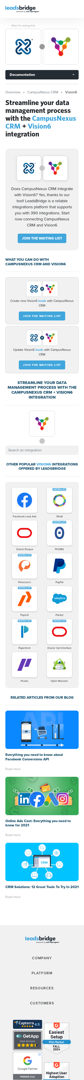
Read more (13, 769)
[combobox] (42, 450)
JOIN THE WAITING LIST (42, 238)
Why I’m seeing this (23, 25)
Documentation (22, 74)
